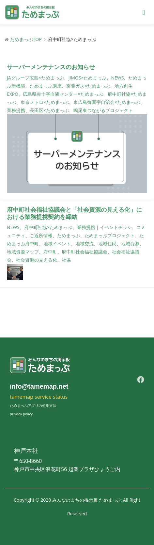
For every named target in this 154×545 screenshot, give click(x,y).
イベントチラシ (116, 227)
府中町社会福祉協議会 (84, 252)
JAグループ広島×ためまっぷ (35, 78)
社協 (66, 260)
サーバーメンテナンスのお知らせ (51, 67)
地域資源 (130, 243)
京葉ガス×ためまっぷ (88, 86)
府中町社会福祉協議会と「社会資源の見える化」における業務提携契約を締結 (74, 213)
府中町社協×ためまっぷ (48, 227)
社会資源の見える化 (36, 260)
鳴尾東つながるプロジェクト (103, 110)
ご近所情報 (41, 235)
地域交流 (84, 243)
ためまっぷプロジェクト (110, 235)
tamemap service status (39, 396)
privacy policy (21, 413)
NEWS (117, 78)
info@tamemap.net (39, 386)
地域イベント (57, 243)
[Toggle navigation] (143, 12)
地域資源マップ (23, 252)
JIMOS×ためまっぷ (88, 78)
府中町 (50, 252)
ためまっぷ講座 (46, 86)
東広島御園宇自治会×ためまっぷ (106, 102)
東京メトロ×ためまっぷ (45, 102)
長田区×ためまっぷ (49, 110)
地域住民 (107, 243)
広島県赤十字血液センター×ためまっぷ (63, 94)
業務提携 (16, 110)
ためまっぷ (68, 235)
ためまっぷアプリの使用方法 (33, 405)
